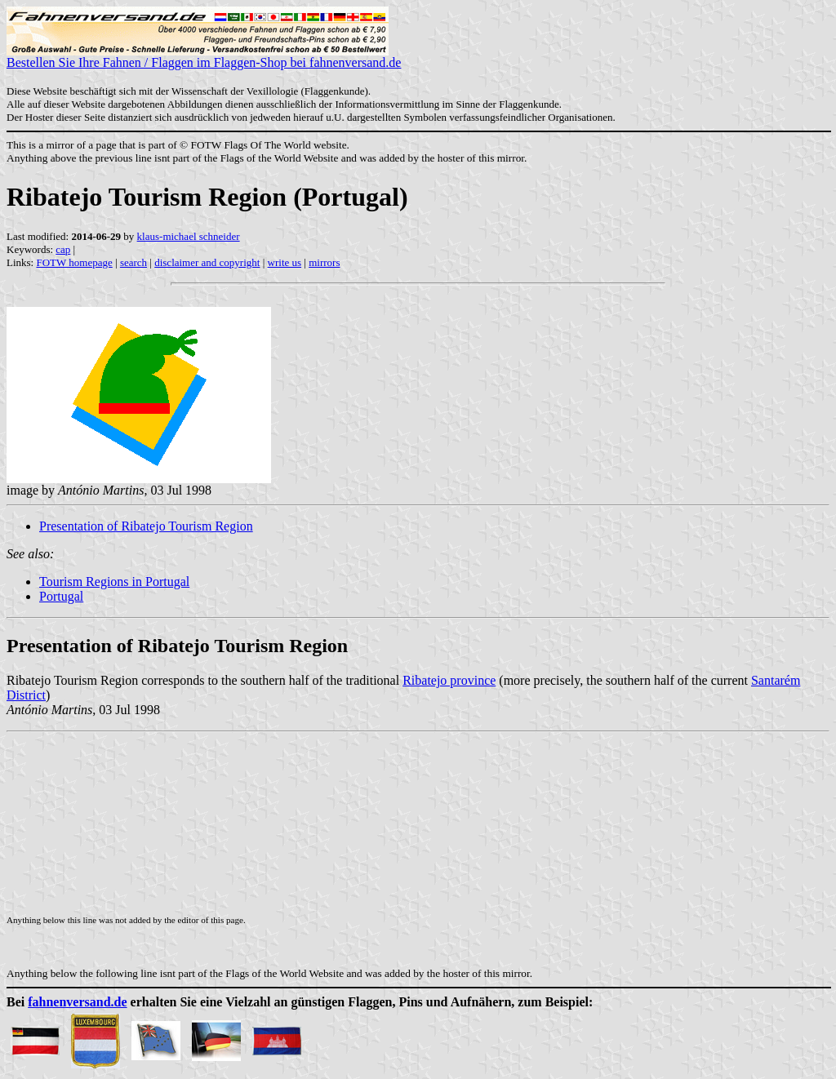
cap (63, 249)
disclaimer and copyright (207, 262)
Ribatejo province (449, 680)
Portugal (61, 596)
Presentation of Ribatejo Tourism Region (146, 526)
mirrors (324, 262)
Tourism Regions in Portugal (114, 581)
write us (285, 262)
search (133, 262)
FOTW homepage (74, 262)
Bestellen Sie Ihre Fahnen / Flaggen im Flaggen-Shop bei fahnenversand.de (204, 56)
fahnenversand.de (77, 1002)
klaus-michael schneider (188, 236)
